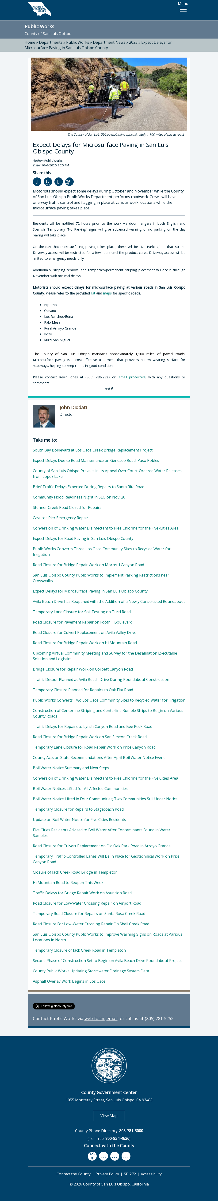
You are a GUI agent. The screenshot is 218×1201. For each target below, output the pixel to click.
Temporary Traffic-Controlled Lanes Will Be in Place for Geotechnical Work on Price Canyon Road (106, 859)
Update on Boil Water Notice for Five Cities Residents (79, 819)
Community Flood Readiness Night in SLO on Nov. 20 (79, 497)
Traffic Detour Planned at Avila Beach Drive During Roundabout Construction (101, 679)
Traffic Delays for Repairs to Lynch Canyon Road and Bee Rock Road (92, 726)
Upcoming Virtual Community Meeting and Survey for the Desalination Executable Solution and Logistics (105, 656)
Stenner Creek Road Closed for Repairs (67, 507)
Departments (50, 42)
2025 (133, 42)
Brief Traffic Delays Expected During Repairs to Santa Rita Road (88, 486)
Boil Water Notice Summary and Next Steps (71, 767)
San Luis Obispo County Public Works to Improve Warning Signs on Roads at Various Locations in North (107, 937)
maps (107, 293)
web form (94, 1018)
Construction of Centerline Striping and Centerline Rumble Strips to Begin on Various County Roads (108, 713)
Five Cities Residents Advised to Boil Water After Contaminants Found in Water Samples (101, 832)
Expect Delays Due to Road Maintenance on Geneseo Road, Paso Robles (96, 460)
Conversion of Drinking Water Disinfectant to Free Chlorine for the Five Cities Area (105, 778)
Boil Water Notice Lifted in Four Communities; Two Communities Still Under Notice (105, 798)
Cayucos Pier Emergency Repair (60, 517)
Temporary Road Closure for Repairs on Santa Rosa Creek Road (89, 913)
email (112, 1018)
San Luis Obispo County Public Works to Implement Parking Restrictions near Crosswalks (101, 578)
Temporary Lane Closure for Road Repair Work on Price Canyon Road (94, 747)
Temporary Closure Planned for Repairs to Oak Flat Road (83, 689)
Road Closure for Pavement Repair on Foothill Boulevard (82, 622)
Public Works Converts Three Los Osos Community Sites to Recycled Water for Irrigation (102, 551)
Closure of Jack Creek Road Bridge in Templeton (75, 872)
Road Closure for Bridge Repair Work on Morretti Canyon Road (88, 564)
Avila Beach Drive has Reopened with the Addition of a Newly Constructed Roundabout (109, 601)
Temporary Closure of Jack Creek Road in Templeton (79, 950)
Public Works (39, 26)
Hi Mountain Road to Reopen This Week (68, 882)
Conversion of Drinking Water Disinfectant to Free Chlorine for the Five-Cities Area (106, 528)
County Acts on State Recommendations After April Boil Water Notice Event (99, 757)
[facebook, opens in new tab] (92, 1156)
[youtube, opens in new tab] (103, 1156)
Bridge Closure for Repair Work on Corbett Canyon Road (83, 669)
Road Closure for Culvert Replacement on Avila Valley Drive (84, 632)
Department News (109, 42)
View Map (112, 1115)
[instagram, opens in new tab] (126, 1156)
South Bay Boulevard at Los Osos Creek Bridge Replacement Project (93, 450)
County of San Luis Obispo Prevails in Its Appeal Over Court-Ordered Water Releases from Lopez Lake (107, 473)
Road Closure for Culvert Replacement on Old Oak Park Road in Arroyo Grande (102, 845)
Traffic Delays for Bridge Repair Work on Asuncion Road (82, 892)
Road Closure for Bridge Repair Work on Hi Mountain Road (85, 642)
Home (30, 42)
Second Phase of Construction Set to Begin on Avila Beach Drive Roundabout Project (107, 960)
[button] (183, 9)
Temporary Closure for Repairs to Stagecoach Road (78, 809)
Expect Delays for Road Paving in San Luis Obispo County (83, 538)
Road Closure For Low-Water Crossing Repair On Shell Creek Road (91, 923)
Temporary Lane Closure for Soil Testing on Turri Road (82, 611)
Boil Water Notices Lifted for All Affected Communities (80, 788)
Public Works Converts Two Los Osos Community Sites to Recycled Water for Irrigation (109, 700)
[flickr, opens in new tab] (115, 1156)
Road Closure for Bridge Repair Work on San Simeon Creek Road (90, 736)
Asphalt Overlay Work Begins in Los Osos (69, 981)
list (93, 293)
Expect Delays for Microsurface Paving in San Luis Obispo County (98, 45)
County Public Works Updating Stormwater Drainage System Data (91, 970)
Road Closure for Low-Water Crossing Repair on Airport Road (87, 903)
